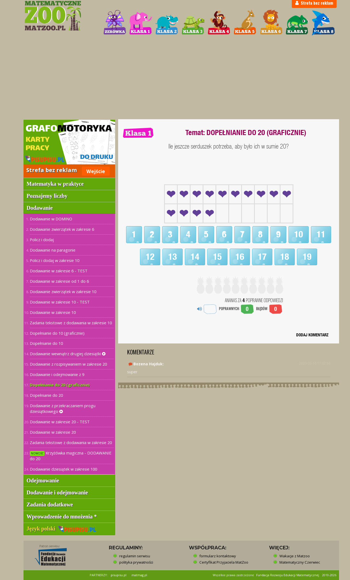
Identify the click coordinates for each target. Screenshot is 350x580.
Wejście (95, 171)
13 (172, 256)
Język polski (61, 529)
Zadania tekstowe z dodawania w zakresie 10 (71, 322)
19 (307, 256)
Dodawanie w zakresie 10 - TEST (60, 302)
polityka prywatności (136, 562)
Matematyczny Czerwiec (299, 562)
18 (284, 256)
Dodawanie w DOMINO (51, 218)
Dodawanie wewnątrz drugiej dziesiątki (68, 353)
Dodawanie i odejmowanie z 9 (57, 374)
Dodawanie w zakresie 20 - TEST (60, 421)
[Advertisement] (175, 78)
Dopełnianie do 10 (46, 343)
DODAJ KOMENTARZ (312, 334)
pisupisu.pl (118, 575)
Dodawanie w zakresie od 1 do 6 (59, 281)
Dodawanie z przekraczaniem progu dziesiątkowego (62, 408)
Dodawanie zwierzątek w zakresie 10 (63, 291)
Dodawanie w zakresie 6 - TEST (59, 270)
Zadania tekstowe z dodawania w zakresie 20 (71, 442)
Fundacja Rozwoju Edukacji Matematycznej (287, 575)
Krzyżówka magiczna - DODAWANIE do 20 (71, 455)
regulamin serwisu (134, 555)
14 (195, 256)
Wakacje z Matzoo (294, 555)
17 (262, 256)
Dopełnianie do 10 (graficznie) (57, 333)
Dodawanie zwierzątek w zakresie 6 (62, 229)
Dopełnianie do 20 (46, 395)
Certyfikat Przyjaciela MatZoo (223, 562)
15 (217, 256)
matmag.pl (139, 575)
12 (150, 256)
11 (321, 234)
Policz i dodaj (42, 239)
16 (239, 256)
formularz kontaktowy (217, 555)
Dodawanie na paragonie (52, 250)
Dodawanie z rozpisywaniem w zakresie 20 (68, 364)
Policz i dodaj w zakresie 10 (54, 260)
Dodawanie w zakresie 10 (53, 312)
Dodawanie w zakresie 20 (53, 432)
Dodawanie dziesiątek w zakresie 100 (63, 469)
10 (298, 234)
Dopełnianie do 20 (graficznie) (60, 384)
